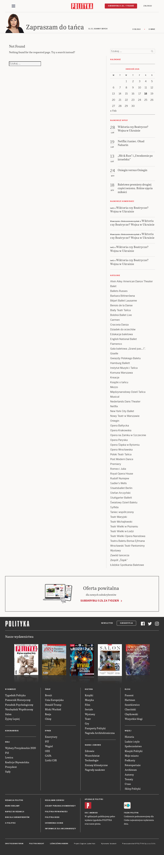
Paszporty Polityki (95, 728)
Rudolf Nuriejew (119, 478)
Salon (8, 714)
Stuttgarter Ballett (121, 497)
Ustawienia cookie (54, 823)
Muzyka (89, 700)
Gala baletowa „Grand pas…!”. (127, 348)
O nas (128, 784)
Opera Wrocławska (121, 449)
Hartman (130, 700)
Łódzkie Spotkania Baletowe (127, 565)
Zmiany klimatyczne (96, 765)
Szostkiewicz (132, 704)
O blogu (136, 29)
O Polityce (10, 823)
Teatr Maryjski (118, 517)
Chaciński (130, 709)
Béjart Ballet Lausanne (123, 300)
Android (94, 813)
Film (87, 704)
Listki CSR (51, 760)
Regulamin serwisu (54, 800)
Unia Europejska (54, 700)
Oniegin (114, 420)
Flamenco (116, 344)
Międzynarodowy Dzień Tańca (127, 392)
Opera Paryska (119, 440)
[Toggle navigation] (13, 6)
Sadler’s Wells (118, 483)
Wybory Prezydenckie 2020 (20, 748)
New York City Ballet (122, 411)
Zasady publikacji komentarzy (60, 806)
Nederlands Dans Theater (125, 401)
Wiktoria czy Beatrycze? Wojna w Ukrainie (129, 209)
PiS (7, 753)
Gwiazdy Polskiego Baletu (125, 358)
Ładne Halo (91, 844)
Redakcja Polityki (14, 800)
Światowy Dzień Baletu (123, 502)
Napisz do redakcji (14, 812)
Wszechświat (92, 755)
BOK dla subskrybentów (17, 817)
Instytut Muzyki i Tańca (124, 368)
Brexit (48, 695)
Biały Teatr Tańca (120, 310)
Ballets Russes (118, 291)
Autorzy (129, 774)
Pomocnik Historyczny (18, 700)
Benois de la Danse (121, 305)
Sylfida (114, 507)
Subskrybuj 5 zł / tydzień (121, 6)
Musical (114, 396)
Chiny (48, 719)
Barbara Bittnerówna (122, 295)
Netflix (114, 406)
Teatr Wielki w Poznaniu (124, 526)
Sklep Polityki (133, 788)
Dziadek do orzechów (122, 329)
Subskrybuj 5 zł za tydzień (99, 600)
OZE (47, 751)
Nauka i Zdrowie (93, 745)
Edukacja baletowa (121, 334)
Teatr (88, 719)
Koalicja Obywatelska (17, 762)
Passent (129, 695)
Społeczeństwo (133, 746)
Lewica (9, 757)
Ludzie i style (132, 741)
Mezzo (114, 387)
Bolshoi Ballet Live (121, 315)
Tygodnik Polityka (15, 695)
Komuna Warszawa (121, 372)
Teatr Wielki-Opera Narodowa (127, 536)
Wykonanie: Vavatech (108, 844)
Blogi (127, 689)
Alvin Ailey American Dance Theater (131, 281)
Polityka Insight (36, 844)
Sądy (8, 771)
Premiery (115, 464)
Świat (48, 689)
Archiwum (131, 770)
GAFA (48, 755)
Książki (89, 695)
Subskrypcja (126, 623)
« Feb (113, 110)
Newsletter (107, 623)
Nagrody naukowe (95, 770)
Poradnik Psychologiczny (19, 704)
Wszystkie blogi (134, 719)
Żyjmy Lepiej (12, 719)
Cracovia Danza (119, 324)
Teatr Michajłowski (121, 521)
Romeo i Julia (118, 469)
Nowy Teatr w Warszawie (124, 416)
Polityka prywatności (56, 812)
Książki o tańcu (119, 382)
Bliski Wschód (53, 709)
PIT (47, 741)
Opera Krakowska (120, 430)
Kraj (7, 742)
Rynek (48, 731)
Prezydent (11, 767)
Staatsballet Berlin (121, 488)
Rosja (48, 714)
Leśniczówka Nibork (59, 844)
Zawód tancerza (119, 555)
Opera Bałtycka (119, 425)
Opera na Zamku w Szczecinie (128, 435)
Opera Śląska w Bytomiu (124, 444)
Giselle (114, 353)
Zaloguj (148, 6)
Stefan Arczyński (120, 493)
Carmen (115, 320)
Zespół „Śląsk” (119, 560)
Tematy (129, 779)
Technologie (91, 760)
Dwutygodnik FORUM (14, 844)
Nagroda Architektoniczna (100, 733)
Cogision (83, 844)
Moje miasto (132, 755)
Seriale (89, 709)
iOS (86, 813)
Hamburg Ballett (120, 363)
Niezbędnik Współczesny (19, 709)
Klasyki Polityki (134, 751)
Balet (113, 286)
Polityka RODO (52, 817)
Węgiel (49, 746)
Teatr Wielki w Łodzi (122, 531)
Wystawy (115, 550)
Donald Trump (53, 704)
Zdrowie (89, 751)
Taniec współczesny (122, 512)
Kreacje (114, 377)
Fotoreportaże (133, 765)
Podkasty (130, 760)
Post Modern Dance (121, 459)
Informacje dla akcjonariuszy (60, 829)
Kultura (89, 689)
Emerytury (51, 737)
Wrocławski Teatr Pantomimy (127, 545)
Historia (129, 737)
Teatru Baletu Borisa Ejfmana (127, 541)
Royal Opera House (121, 473)
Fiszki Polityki (131, 813)
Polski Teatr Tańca (120, 454)
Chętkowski (131, 714)
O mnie (152, 29)
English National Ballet (123, 339)
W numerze (10, 689)
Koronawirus (12, 731)
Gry (87, 723)
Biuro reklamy (12, 806)
